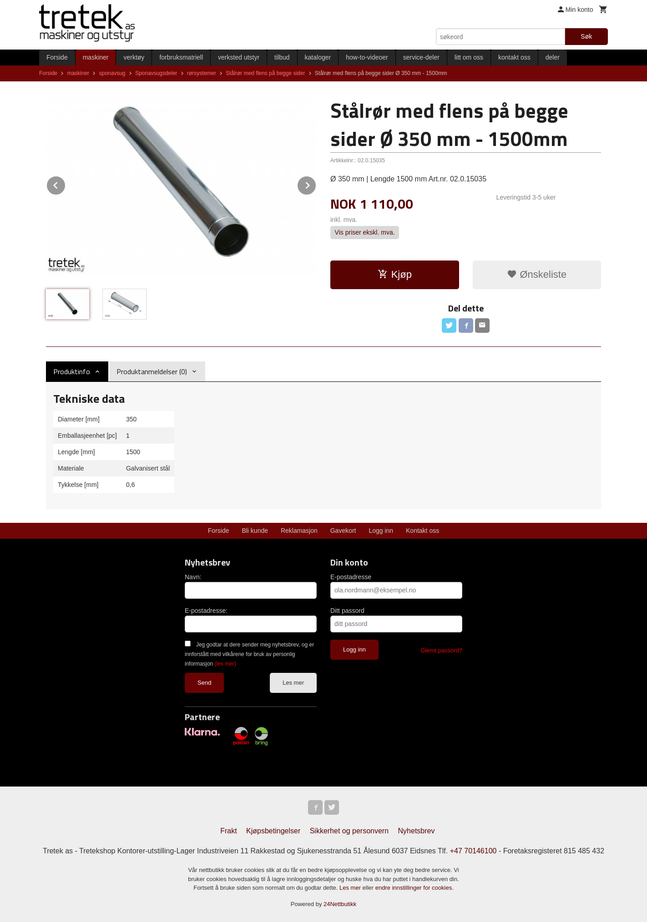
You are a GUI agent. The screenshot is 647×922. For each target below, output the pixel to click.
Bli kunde (255, 530)
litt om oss (469, 57)
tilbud (281, 57)
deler (553, 57)
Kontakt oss (422, 530)
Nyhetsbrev (416, 831)
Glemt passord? (441, 650)
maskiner (96, 57)
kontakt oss (514, 57)
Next (316, 184)
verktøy (133, 57)
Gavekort (343, 530)
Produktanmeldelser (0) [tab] (151, 371)
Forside (57, 57)
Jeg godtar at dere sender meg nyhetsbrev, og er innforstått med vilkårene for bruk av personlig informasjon (249, 654)
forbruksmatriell (181, 57)
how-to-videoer (367, 57)
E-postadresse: (206, 610)
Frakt (228, 831)
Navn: (193, 577)
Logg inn (381, 530)
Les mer (293, 682)
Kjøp (395, 274)
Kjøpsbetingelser (273, 831)
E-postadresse (350, 577)
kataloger (318, 57)
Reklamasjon (299, 530)
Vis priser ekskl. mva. (365, 232)
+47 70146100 (473, 851)
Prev (65, 184)
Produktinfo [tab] (71, 371)
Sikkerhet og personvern (349, 831)
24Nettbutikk (340, 904)
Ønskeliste (536, 274)
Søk (586, 36)
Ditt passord (347, 610)
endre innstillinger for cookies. (414, 887)
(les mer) (225, 664)
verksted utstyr (238, 57)
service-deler (421, 57)
